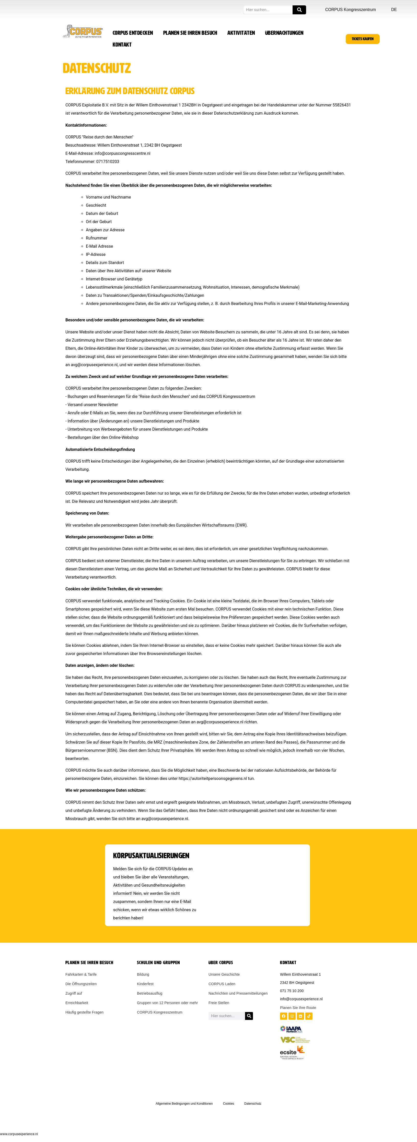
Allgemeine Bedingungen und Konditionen (184, 1103)
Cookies (228, 1103)
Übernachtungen (284, 33)
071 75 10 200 (292, 991)
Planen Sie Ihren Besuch (190, 33)
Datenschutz (252, 1103)
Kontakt (122, 45)
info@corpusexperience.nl (301, 999)
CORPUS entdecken (133, 33)
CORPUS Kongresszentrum (350, 9)
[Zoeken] (299, 9)
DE (394, 9)
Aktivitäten (241, 33)
